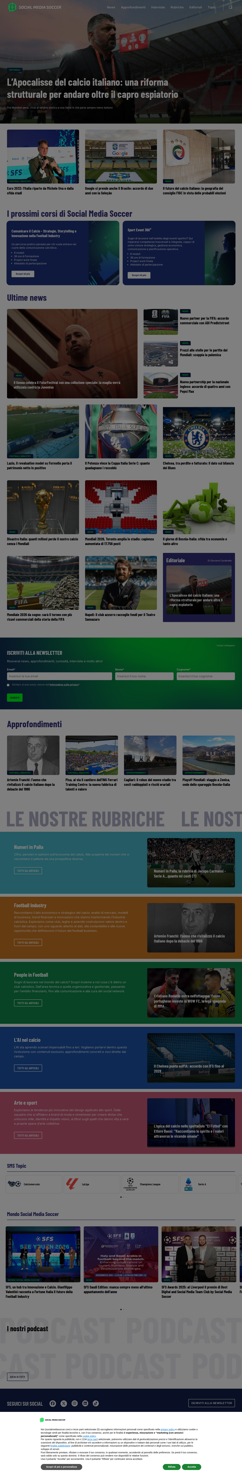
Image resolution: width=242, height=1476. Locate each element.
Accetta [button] (191, 1466)
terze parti (92, 1439)
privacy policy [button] (168, 1429)
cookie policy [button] (89, 1436)
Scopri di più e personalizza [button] (61, 1466)
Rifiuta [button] (171, 1466)
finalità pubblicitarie (60, 1445)
